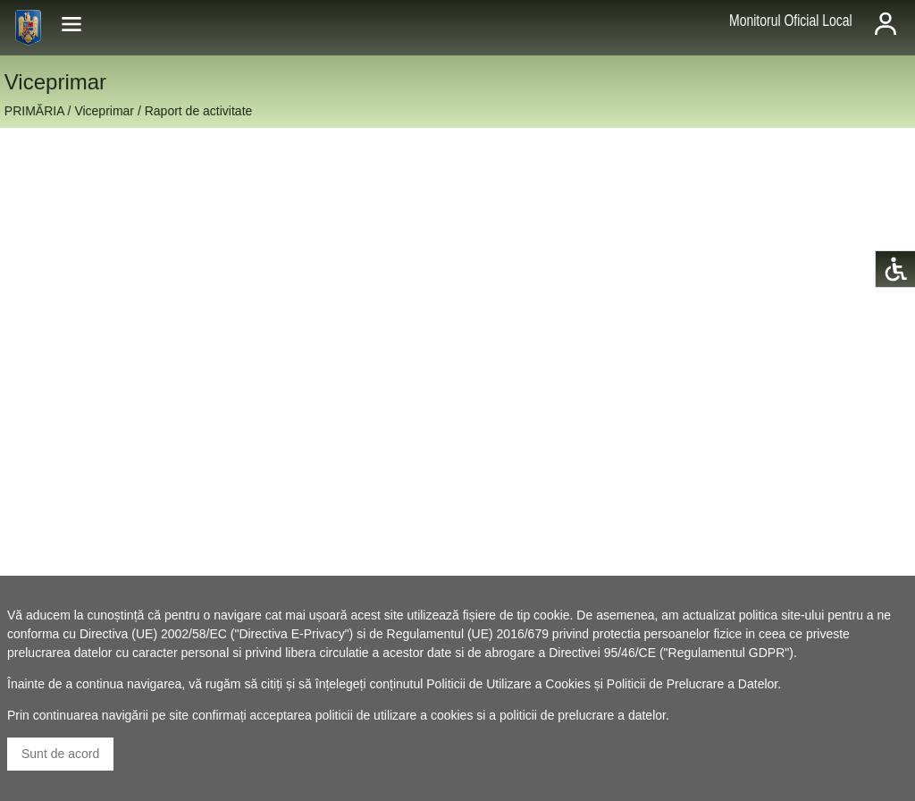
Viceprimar (104, 111)
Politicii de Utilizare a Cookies (508, 684)
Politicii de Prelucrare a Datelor (692, 684)
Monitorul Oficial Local (790, 21)
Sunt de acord (60, 753)
